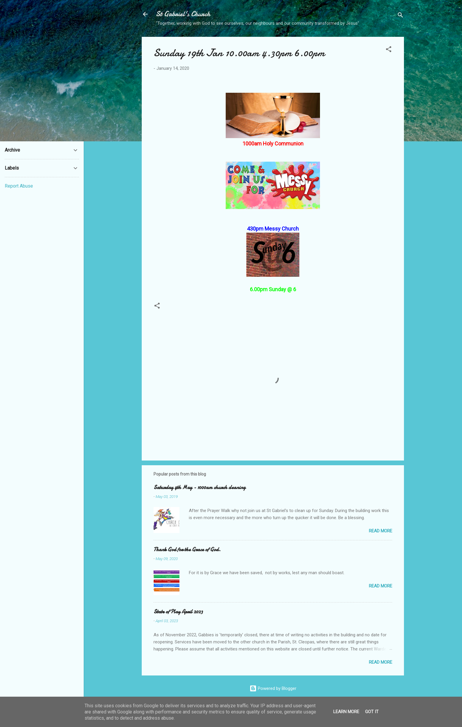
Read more (380, 531)
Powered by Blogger (273, 688)
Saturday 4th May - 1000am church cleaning (199, 487)
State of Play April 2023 (178, 611)
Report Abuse (19, 186)
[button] (388, 50)
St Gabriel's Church (183, 14)
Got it (372, 711)
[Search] (400, 16)
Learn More (346, 711)
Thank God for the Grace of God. (187, 549)
